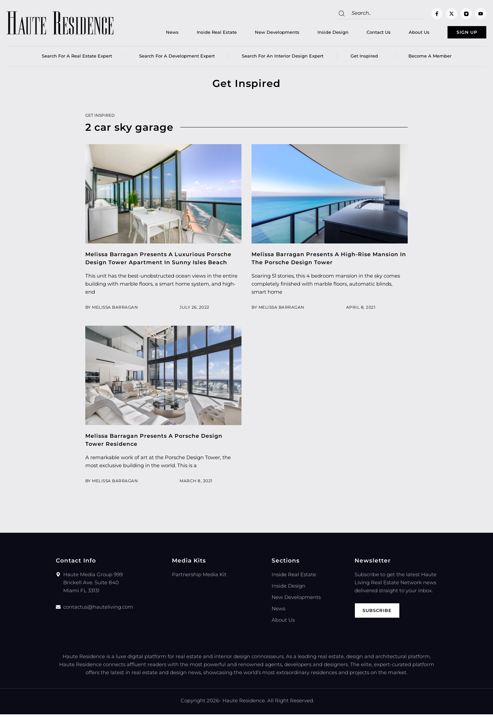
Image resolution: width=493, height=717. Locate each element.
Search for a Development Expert (177, 58)
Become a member (430, 58)
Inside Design (314, 33)
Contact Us (361, 33)
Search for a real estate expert (77, 58)
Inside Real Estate (199, 33)
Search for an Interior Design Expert (282, 58)
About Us (401, 33)
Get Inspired (366, 58)
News (154, 33)
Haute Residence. (244, 703)
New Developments (259, 33)
